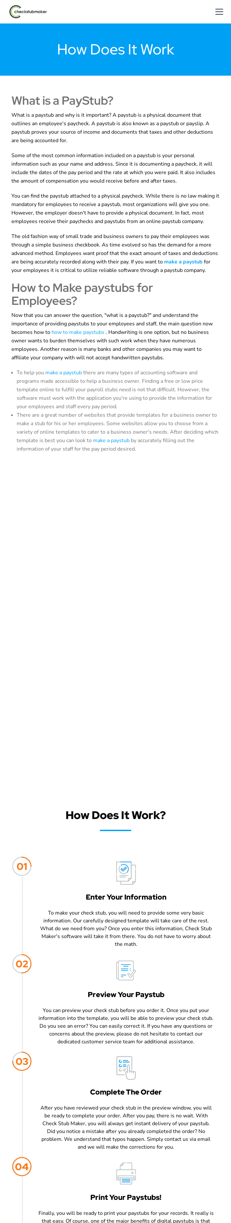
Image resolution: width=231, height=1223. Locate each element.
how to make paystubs (79, 332)
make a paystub (64, 372)
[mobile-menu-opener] (219, 11)
